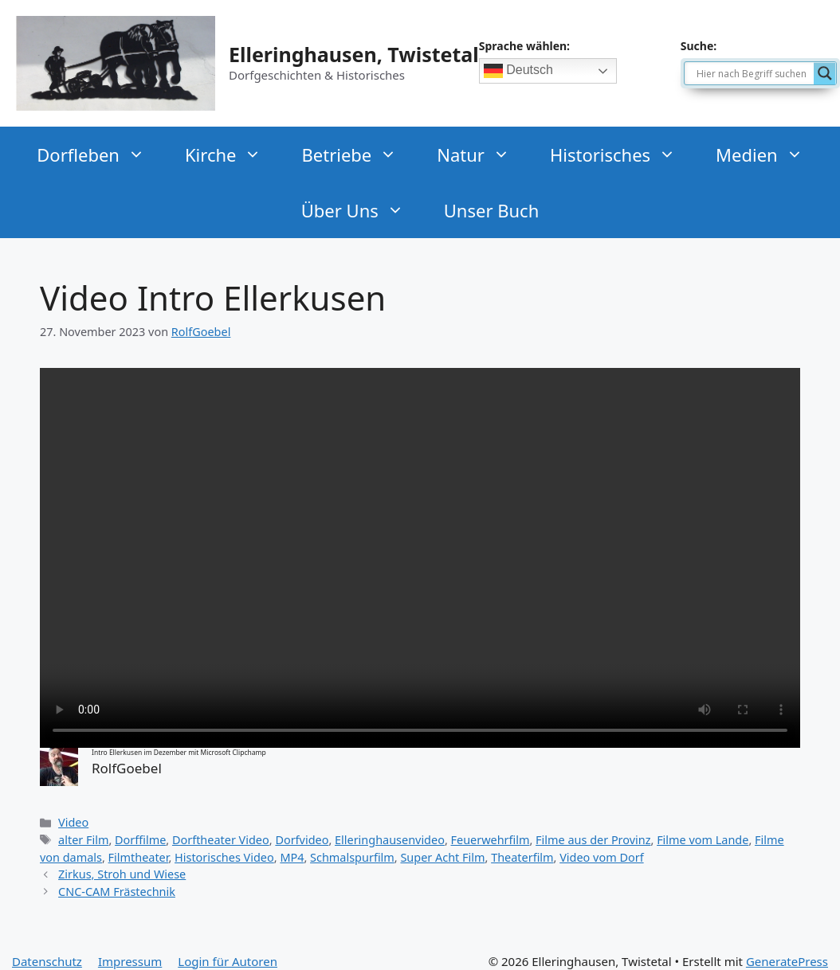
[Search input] (753, 73)
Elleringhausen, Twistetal (354, 54)
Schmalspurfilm (352, 857)
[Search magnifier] (825, 73)
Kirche (225, 154)
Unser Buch (491, 210)
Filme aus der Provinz (593, 839)
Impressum (130, 961)
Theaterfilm (522, 857)
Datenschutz (47, 961)
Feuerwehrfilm (490, 839)
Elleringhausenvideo (390, 839)
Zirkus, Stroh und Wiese (122, 874)
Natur (475, 154)
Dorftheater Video (220, 839)
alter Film (83, 839)
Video (73, 822)
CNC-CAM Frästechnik (116, 891)
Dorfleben (93, 154)
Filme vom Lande (702, 839)
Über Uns (354, 210)
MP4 (292, 857)
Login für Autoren (227, 961)
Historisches (615, 154)
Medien (761, 154)
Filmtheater (138, 857)
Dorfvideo (301, 839)
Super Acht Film (442, 857)
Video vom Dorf (601, 857)
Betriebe (351, 154)
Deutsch (518, 70)
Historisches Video (224, 857)
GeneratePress (787, 961)
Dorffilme (140, 839)
